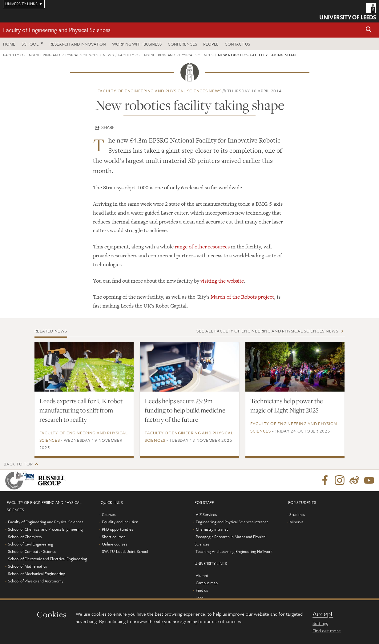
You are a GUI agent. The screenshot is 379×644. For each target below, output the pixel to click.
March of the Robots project (242, 296)
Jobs (199, 597)
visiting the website (222, 280)
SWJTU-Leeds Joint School (125, 551)
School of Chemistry (25, 536)
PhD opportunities (117, 529)
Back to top (18, 464)
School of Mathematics (27, 566)
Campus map (207, 583)
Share (108, 127)
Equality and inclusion (120, 522)
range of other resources (202, 246)
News (108, 55)
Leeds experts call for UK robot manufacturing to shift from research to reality (81, 410)
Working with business (137, 44)
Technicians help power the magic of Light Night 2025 (286, 405)
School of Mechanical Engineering (36, 573)
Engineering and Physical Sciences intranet (232, 522)
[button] (369, 30)
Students (297, 514)
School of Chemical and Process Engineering (45, 529)
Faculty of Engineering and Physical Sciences (57, 30)
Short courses (113, 536)
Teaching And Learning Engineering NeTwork (234, 551)
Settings (320, 623)
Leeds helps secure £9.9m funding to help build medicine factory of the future (185, 410)
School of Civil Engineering (30, 544)
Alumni (202, 575)
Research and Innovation (78, 44)
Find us (202, 590)
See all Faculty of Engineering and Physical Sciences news (267, 331)
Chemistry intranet (212, 529)
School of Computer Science (32, 551)
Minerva (296, 522)
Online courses (114, 544)
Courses (108, 514)
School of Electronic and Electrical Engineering (47, 559)
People (211, 44)
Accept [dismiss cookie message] (322, 614)
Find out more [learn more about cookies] (326, 630)
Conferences (182, 44)
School (30, 44)
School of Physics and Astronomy (35, 581)
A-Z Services (206, 514)
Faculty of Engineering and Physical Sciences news (160, 90)
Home (9, 44)
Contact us (237, 44)
